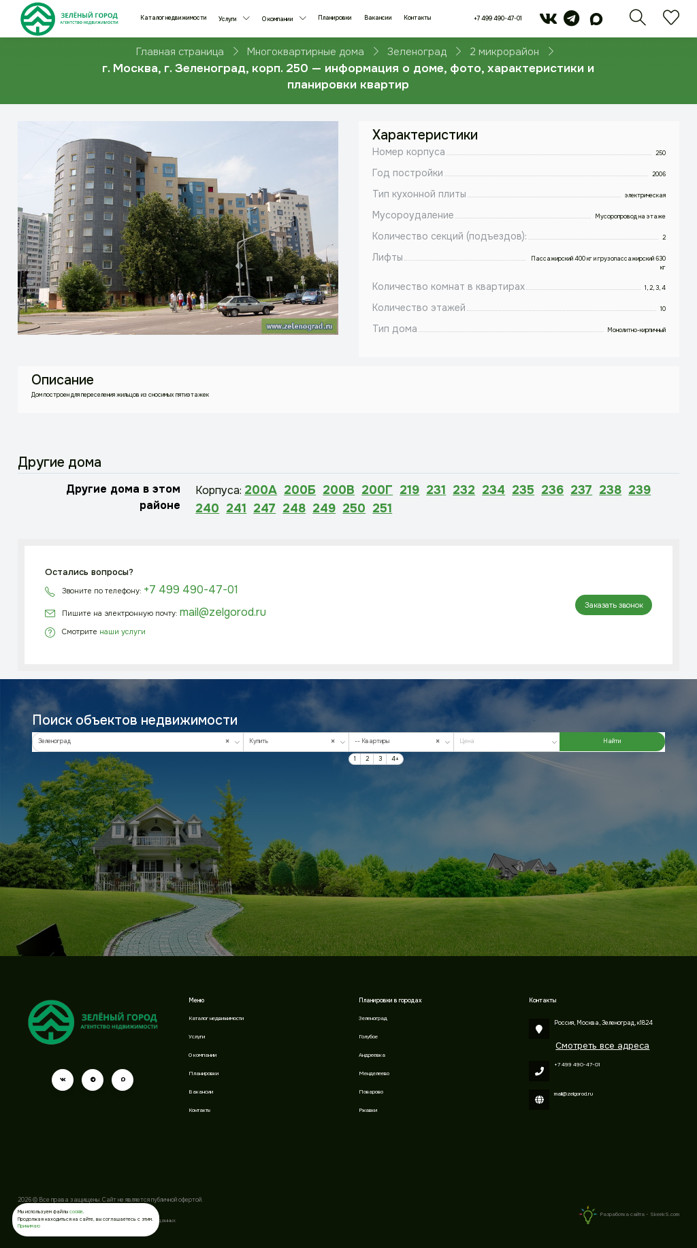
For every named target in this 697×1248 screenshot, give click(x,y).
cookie (76, 1212)
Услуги (228, 19)
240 (207, 508)
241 (236, 508)
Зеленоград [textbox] (136, 741)
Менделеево (374, 1073)
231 (436, 489)
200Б (300, 489)
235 (523, 489)
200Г (377, 489)
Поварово (371, 1092)
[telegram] (571, 23)
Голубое (368, 1037)
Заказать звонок (614, 605)
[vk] (548, 23)
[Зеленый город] (69, 18)
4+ (395, 759)
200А (260, 489)
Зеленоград (373, 1018)
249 (324, 508)
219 (409, 489)
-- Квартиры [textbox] (399, 741)
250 (354, 508)
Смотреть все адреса (602, 1045)
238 (610, 489)
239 (639, 489)
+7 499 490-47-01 (498, 18)
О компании (278, 19)
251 (382, 508)
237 (581, 489)
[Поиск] (638, 23)
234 (493, 489)
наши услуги (122, 631)
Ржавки (368, 1110)
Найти (612, 741)
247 (264, 508)
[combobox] (138, 742)
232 (464, 489)
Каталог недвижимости (173, 18)
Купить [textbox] (294, 741)
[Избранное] (671, 23)
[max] (597, 23)
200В (339, 489)
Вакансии (378, 18)
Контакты (418, 18)
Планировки (335, 18)
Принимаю (29, 1226)
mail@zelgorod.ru (223, 612)
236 (552, 489)
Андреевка (372, 1055)
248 (294, 508)
